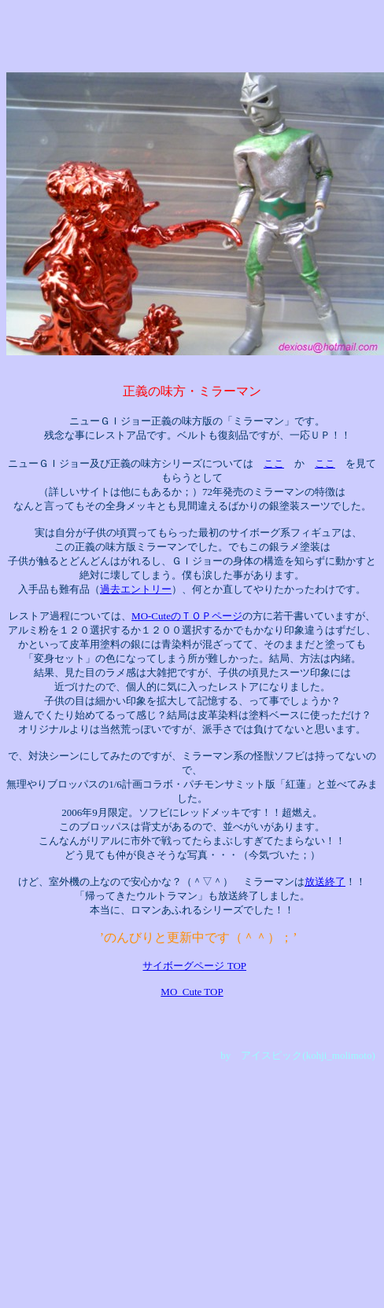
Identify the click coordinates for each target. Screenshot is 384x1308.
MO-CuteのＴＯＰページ (186, 616)
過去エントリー (136, 589)
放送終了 (325, 881)
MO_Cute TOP (192, 992)
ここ (274, 463)
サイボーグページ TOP (194, 966)
